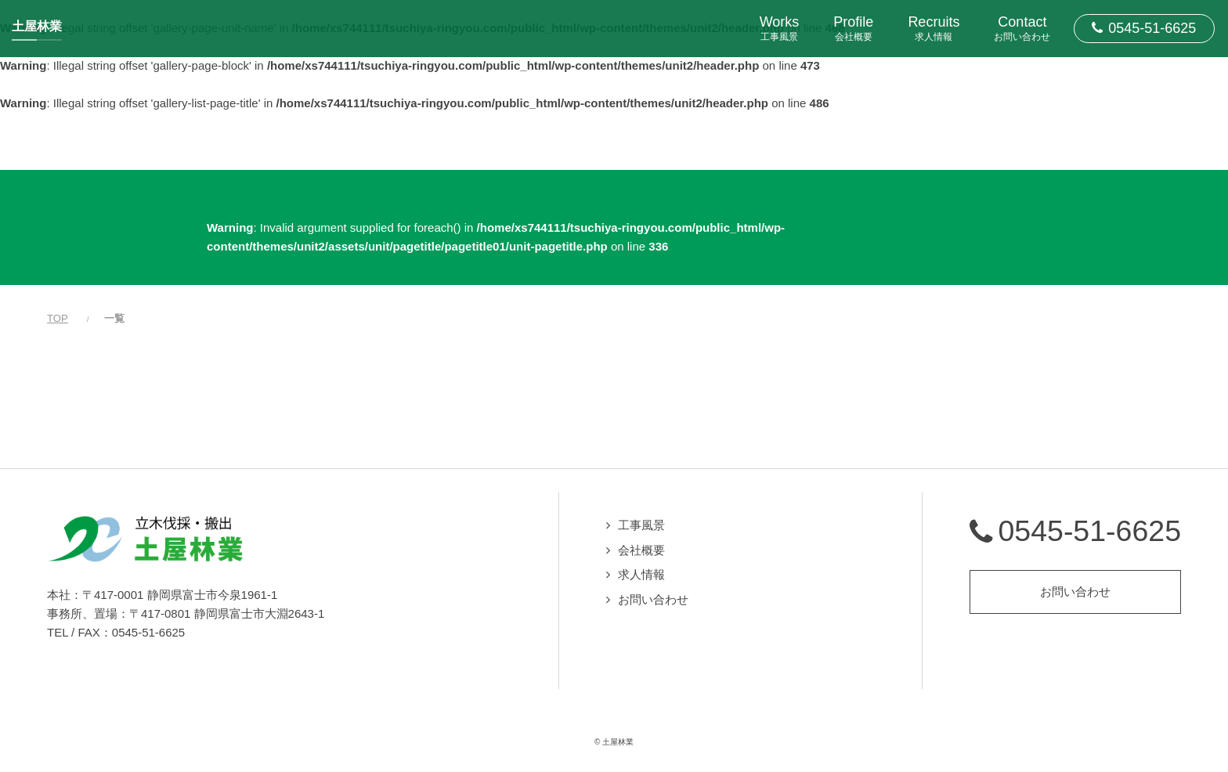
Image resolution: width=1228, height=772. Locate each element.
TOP (57, 318)
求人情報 (641, 574)
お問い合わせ (653, 599)
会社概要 (641, 550)
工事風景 (641, 525)
